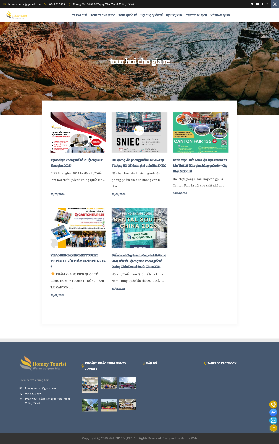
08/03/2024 (180, 193)
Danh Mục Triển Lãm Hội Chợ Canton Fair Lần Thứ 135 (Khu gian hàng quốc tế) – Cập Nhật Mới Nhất (200, 165)
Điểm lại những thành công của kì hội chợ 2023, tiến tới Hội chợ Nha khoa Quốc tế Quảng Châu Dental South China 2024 (139, 261)
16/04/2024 (118, 194)
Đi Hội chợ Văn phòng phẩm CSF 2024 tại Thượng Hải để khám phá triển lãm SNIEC (139, 162)
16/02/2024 (57, 295)
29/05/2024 (57, 194)
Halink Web (189, 438)
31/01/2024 (118, 289)
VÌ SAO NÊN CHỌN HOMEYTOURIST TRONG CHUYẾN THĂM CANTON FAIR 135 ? (78, 261)
